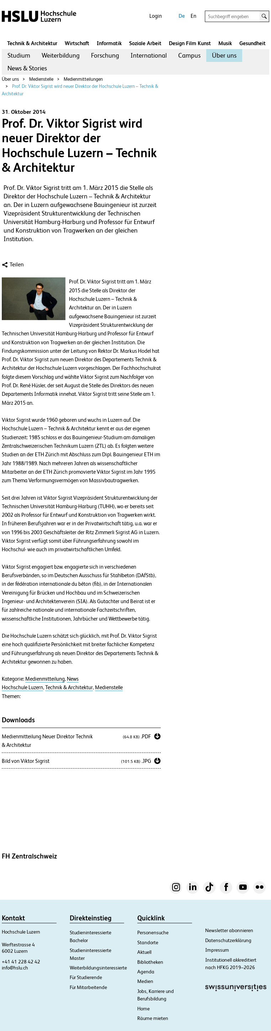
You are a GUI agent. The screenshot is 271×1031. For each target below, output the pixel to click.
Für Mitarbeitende (88, 987)
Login (155, 16)
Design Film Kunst (190, 43)
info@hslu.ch (15, 968)
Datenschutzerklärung (228, 940)
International (149, 55)
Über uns (224, 55)
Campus (189, 55)
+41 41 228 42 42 (21, 961)
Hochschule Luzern (22, 687)
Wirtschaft (77, 43)
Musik (225, 43)
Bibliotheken (150, 962)
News (73, 679)
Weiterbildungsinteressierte (98, 968)
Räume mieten (152, 1018)
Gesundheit (252, 43)
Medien (145, 981)
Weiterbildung (61, 55)
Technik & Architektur (32, 43)
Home (143, 1008)
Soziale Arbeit (145, 43)
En (193, 16)
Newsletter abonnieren (229, 930)
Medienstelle (41, 79)
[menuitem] (19, 55)
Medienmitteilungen (83, 79)
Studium (18, 55)
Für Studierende (86, 977)
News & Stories (27, 68)
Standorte (147, 942)
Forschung (105, 55)
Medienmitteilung (45, 679)
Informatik (109, 43)
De (182, 16)
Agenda (145, 971)
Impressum (217, 950)
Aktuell (144, 952)
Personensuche (153, 932)
